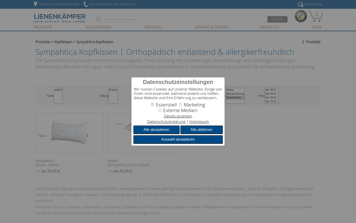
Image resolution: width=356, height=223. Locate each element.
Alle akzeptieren (156, 130)
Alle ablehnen (201, 130)
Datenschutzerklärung (166, 121)
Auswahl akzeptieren (178, 139)
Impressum (199, 121)
